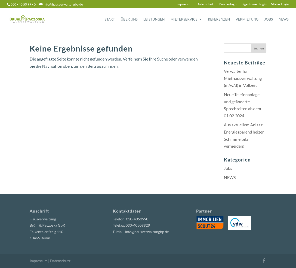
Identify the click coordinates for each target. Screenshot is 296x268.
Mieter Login (280, 4)
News (284, 19)
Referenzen (219, 19)
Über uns (129, 19)
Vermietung (247, 19)
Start (110, 19)
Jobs (268, 19)
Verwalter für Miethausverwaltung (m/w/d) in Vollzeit (243, 78)
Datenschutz (206, 4)
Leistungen (154, 19)
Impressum (184, 4)
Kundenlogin (228, 4)
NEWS (230, 177)
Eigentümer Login (254, 4)
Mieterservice (183, 19)
